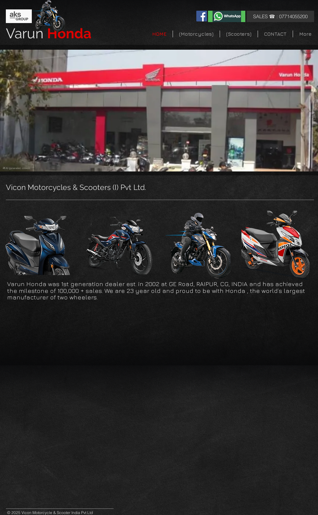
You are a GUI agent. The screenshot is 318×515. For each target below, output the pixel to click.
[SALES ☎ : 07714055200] (280, 16)
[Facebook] (201, 16)
